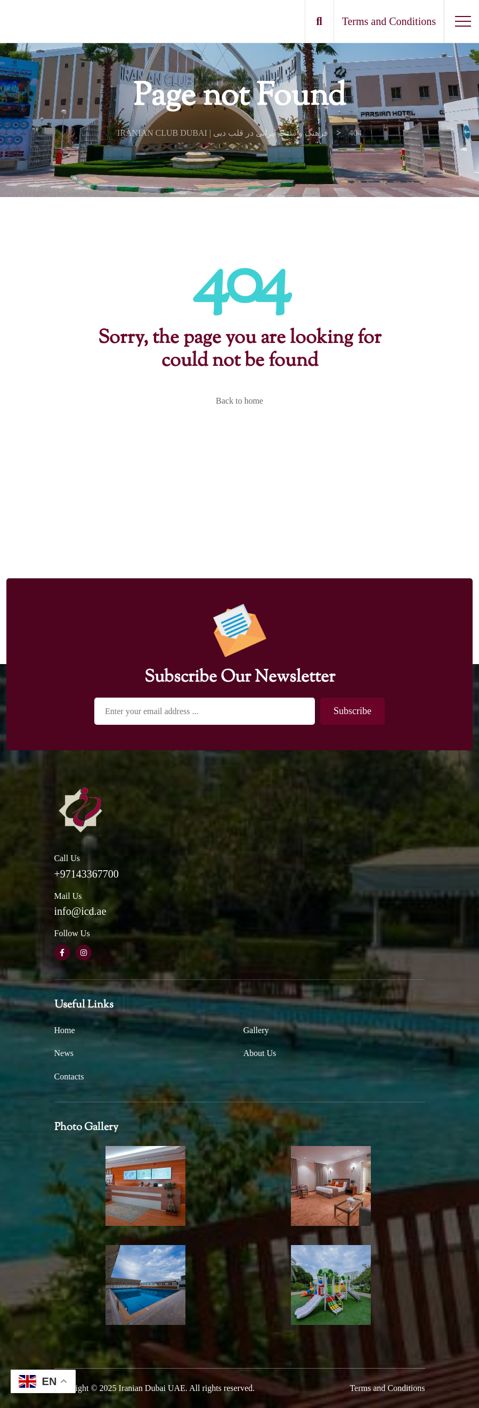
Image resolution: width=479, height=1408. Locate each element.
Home (64, 1030)
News (64, 1053)
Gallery (256, 1030)
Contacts (69, 1076)
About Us (260, 1053)
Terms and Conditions (387, 1388)
